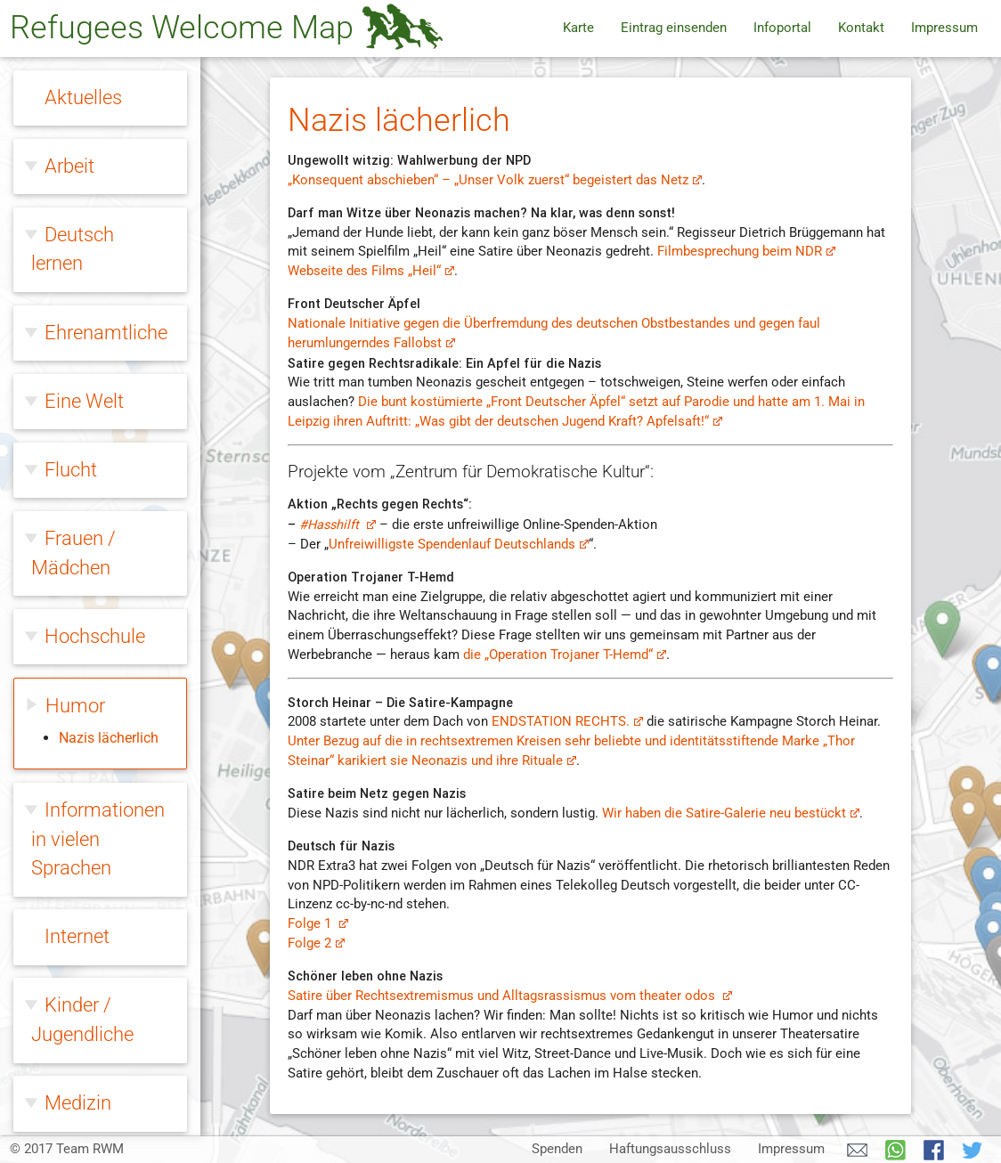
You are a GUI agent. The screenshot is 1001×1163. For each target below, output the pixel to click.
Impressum (944, 28)
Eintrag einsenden (674, 28)
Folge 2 (316, 943)
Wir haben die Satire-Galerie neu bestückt (730, 813)
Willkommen (98, 958)
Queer (69, 820)
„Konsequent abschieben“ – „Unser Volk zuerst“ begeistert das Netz (494, 180)
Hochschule (95, 147)
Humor (75, 217)
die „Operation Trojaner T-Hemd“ (564, 655)
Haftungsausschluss (670, 1149)
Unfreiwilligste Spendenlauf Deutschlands (458, 544)
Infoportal (782, 28)
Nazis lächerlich (109, 248)
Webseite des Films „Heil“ (370, 271)
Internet (77, 447)
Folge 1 (317, 923)
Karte (578, 28)
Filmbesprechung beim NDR (745, 251)
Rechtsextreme (109, 889)
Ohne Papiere (101, 751)
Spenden (557, 1149)
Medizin (78, 614)
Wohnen (80, 1026)
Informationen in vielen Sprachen (98, 350)
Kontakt (861, 28)
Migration (85, 682)
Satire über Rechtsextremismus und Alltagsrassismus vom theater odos (509, 996)
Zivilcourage (96, 1095)
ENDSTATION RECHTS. (567, 721)
